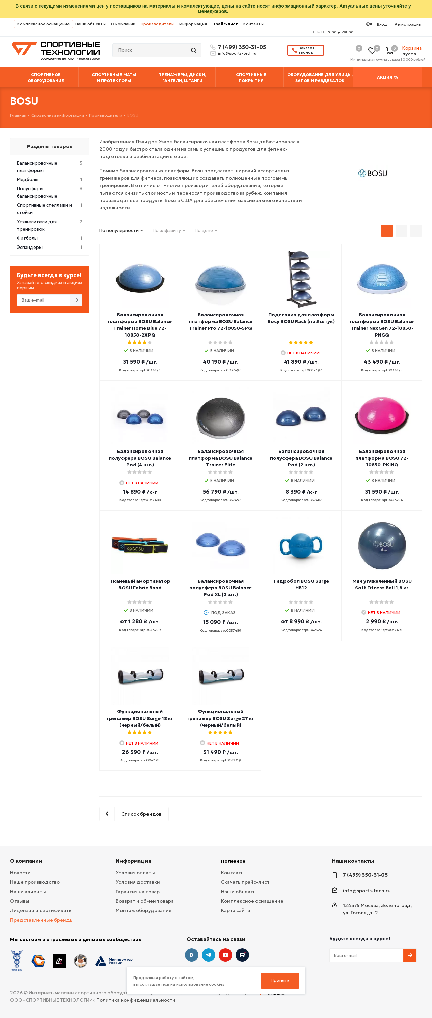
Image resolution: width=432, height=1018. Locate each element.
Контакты (253, 23)
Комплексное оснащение (43, 23)
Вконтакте (191, 955)
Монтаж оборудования (143, 910)
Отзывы (19, 901)
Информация (193, 23)
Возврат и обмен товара (145, 901)
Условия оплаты (135, 873)
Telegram (208, 955)
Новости (20, 873)
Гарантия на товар (138, 892)
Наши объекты (90, 23)
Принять (280, 980)
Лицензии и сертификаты (41, 910)
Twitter (242, 955)
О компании (123, 23)
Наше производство (35, 882)
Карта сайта (235, 910)
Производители (157, 23)
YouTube (225, 955)
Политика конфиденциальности (136, 1000)
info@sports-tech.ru (237, 53)
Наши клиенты (28, 892)
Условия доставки (138, 882)
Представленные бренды (42, 920)
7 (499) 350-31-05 (241, 46)
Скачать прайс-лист (245, 882)
